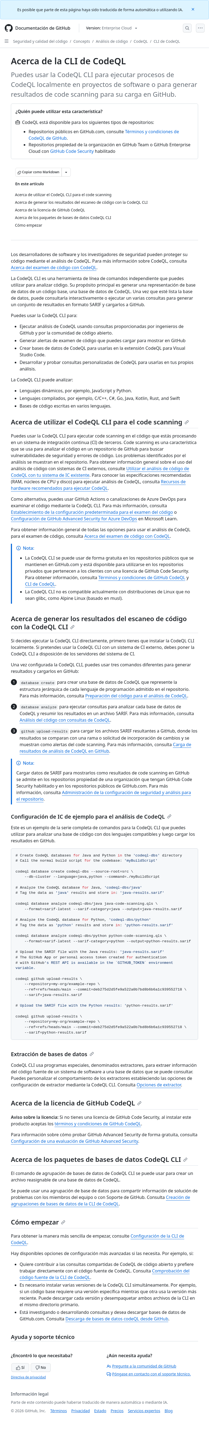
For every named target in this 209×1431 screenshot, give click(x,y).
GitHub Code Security (72, 151)
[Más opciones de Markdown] (66, 172)
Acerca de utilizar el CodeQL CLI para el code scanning (100, 421)
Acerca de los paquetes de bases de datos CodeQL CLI (99, 1159)
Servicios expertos (144, 1410)
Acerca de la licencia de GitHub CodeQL (76, 1102)
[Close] (193, 9)
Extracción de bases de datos (52, 1054)
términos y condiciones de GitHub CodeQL (98, 1124)
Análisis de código (112, 41)
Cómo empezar (38, 1221)
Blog (169, 1410)
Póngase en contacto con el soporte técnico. (149, 1374)
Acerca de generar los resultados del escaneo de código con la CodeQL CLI (99, 622)
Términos (58, 1410)
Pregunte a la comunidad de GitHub (141, 1366)
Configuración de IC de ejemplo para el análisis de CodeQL (91, 816)
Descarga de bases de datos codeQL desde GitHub (116, 1319)
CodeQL (141, 41)
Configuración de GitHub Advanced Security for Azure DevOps (74, 519)
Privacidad (80, 1410)
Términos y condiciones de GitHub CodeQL (142, 578)
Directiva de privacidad (28, 1377)
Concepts (81, 41)
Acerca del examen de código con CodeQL (53, 268)
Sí (20, 1367)
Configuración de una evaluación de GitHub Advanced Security (74, 1141)
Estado (100, 1410)
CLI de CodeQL (166, 41)
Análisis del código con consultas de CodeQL (65, 720)
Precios (117, 1410)
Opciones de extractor (159, 1085)
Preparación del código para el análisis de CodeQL (136, 696)
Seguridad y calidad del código (40, 41)
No (40, 1367)
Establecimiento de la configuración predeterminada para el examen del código (92, 512)
